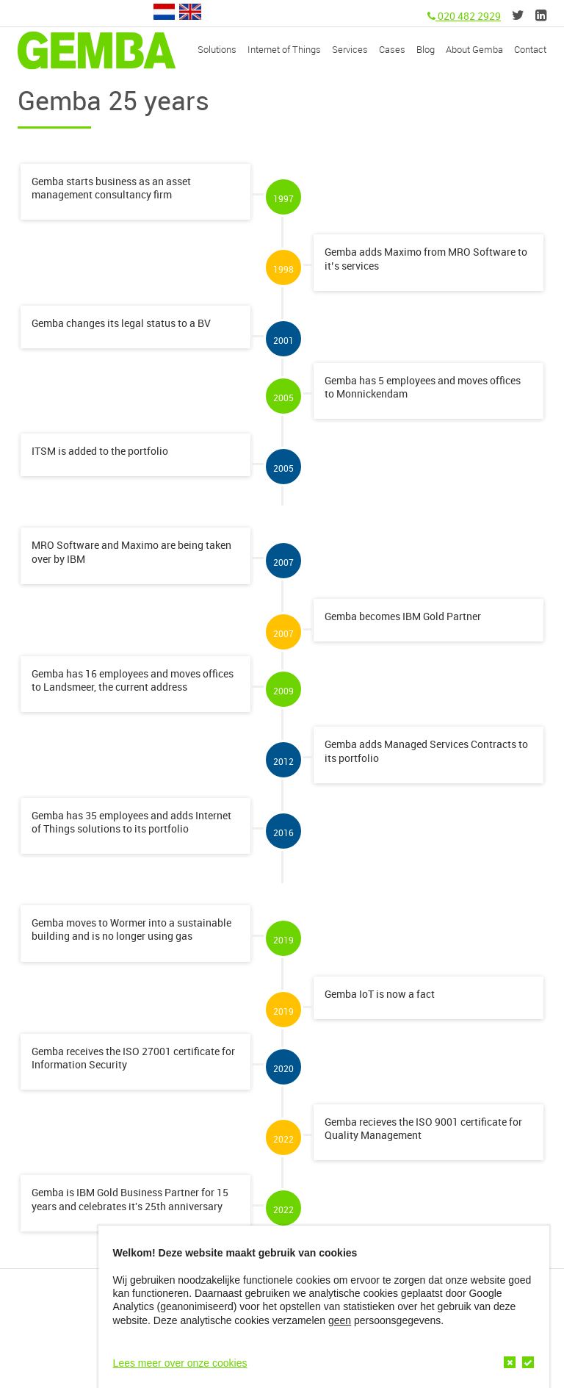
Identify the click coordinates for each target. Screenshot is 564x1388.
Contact (530, 49)
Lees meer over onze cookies (180, 1363)
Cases (392, 49)
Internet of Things (284, 49)
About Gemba (474, 49)
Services (350, 49)
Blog (425, 49)
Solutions (217, 49)
